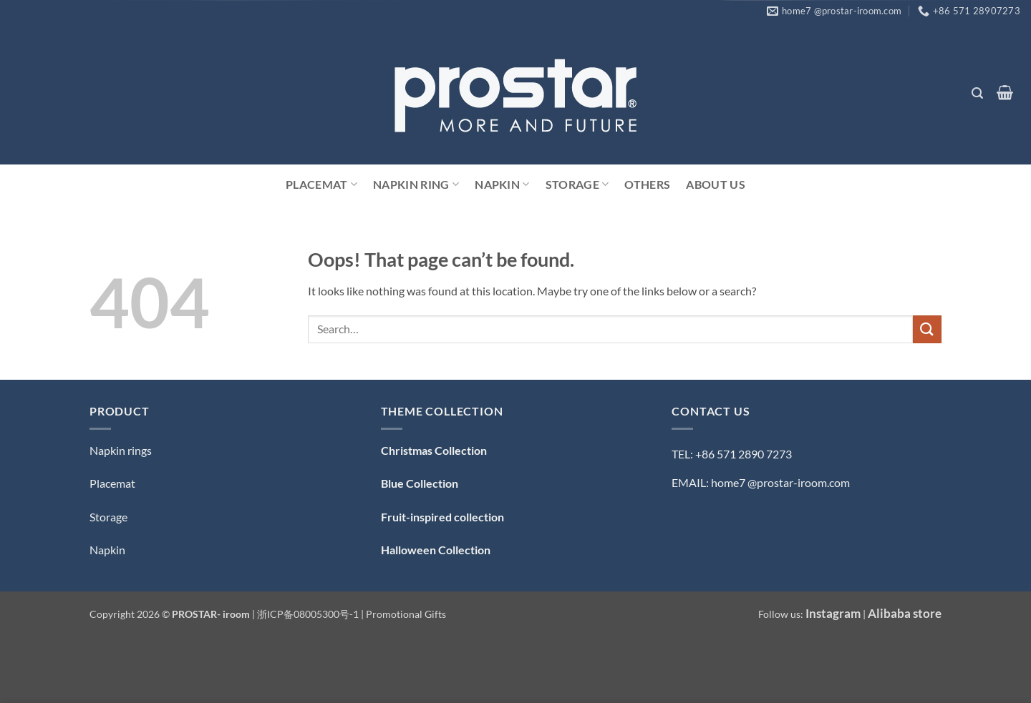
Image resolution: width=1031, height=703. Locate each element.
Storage (577, 184)
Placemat (321, 184)
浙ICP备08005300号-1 (309, 614)
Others (647, 184)
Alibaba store (905, 613)
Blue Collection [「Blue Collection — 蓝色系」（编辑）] (419, 483)
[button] (976, 93)
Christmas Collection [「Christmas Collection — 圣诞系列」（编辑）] (434, 450)
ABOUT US (715, 184)
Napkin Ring (416, 184)
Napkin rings (120, 450)
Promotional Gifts (406, 614)
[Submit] (927, 329)
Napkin (502, 184)
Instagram (833, 613)
